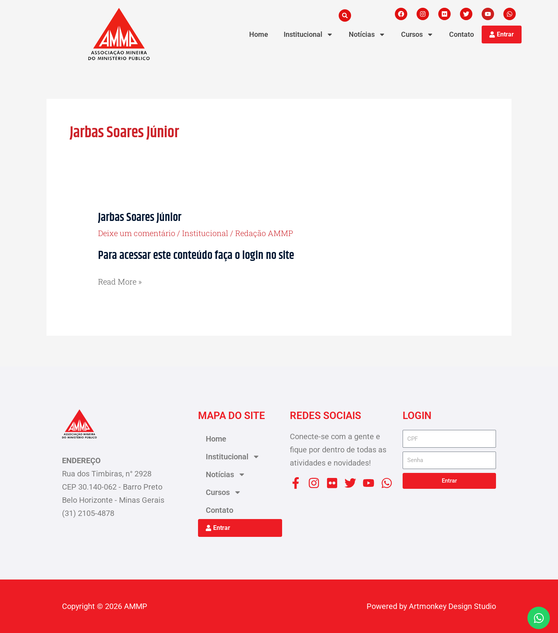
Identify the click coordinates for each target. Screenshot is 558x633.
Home (258, 34)
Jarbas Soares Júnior (139, 217)
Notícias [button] (367, 34)
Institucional (205, 233)
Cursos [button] (417, 34)
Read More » (120, 280)
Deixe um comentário (136, 233)
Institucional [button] (308, 34)
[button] (345, 15)
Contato (461, 34)
